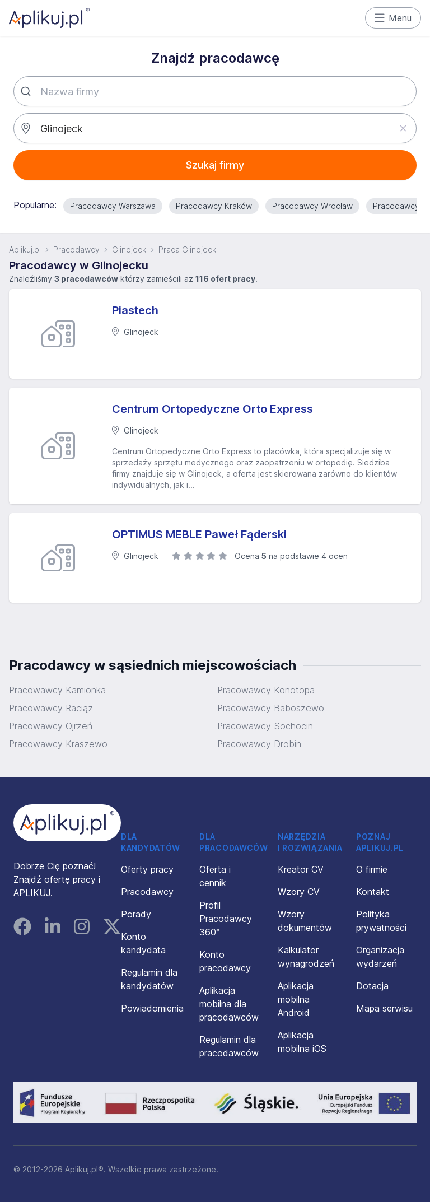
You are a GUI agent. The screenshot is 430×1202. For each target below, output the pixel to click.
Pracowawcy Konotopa (266, 690)
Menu (393, 18)
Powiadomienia (152, 1008)
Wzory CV (299, 891)
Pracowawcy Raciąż (51, 708)
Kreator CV (301, 869)
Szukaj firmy (215, 165)
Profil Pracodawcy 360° (225, 919)
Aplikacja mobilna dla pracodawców (229, 1004)
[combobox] (215, 91)
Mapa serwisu (384, 1008)
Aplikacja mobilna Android (296, 999)
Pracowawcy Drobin (259, 743)
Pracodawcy (76, 249)
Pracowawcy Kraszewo (58, 743)
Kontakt (372, 891)
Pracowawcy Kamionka (57, 690)
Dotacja (372, 985)
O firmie (371, 869)
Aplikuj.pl (25, 249)
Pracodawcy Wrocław (312, 206)
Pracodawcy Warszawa (113, 206)
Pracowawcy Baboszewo (270, 708)
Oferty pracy (147, 869)
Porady (136, 914)
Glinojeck (129, 249)
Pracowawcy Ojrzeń (50, 726)
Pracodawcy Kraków (214, 206)
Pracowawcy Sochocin (265, 726)
